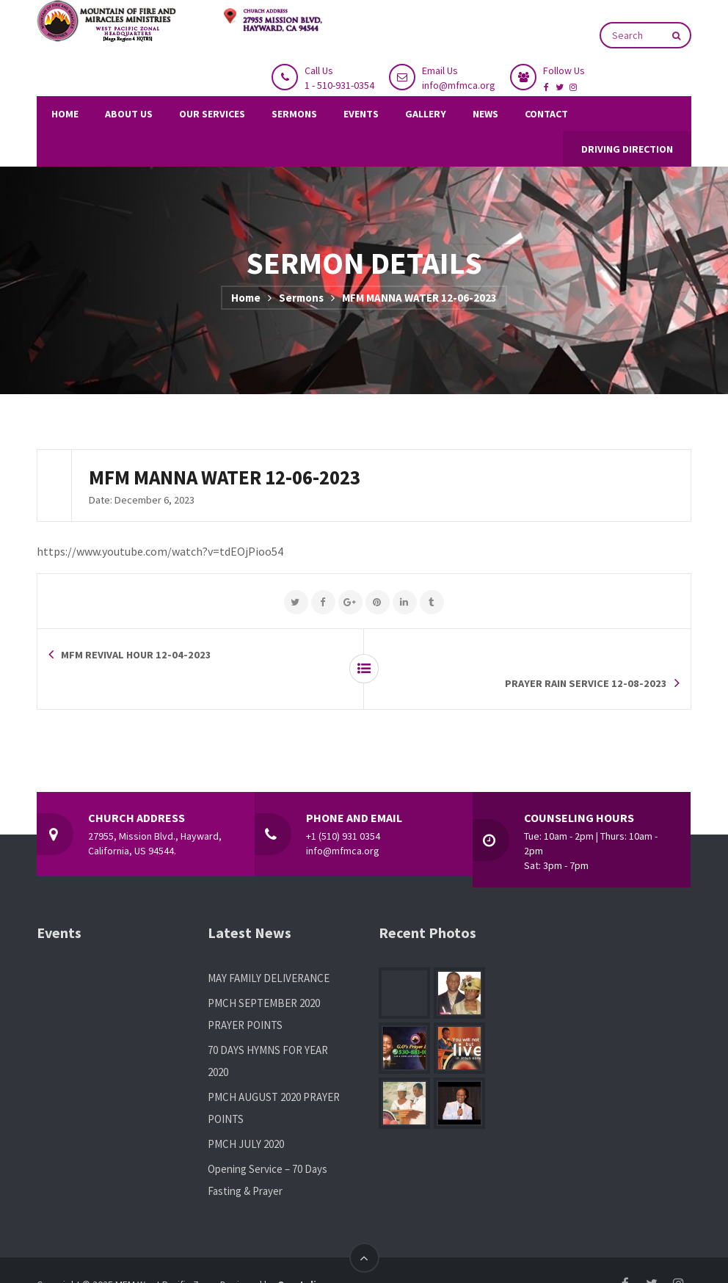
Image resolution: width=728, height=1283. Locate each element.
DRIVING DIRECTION (627, 149)
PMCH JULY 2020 (246, 1115)
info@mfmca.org (458, 85)
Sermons (301, 298)
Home (246, 298)
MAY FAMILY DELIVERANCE (269, 949)
